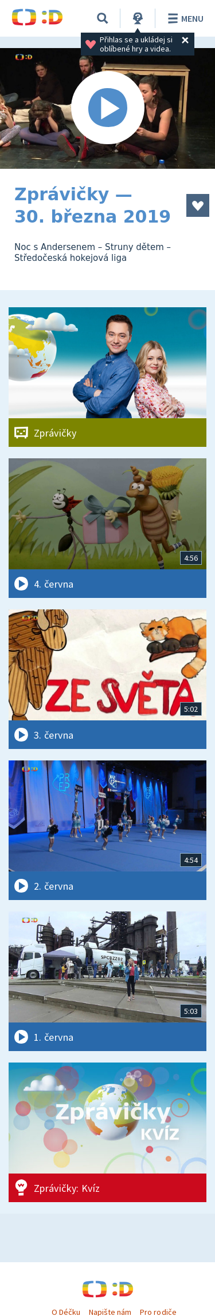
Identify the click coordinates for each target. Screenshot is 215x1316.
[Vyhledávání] (102, 18)
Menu (184, 18)
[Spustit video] (107, 108)
